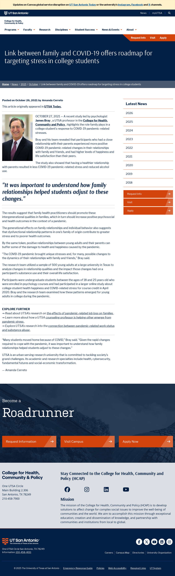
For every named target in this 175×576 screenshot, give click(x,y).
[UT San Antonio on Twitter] (147, 542)
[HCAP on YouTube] (126, 490)
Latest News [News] (136, 104)
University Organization (159, 552)
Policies (100, 568)
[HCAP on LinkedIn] (107, 490)
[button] (169, 13)
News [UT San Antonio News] (143, 13)
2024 (129, 130)
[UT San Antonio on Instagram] (169, 542)
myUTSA (157, 13)
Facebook (137, 4)
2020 (129, 165)
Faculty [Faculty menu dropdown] (27, 29)
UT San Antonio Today (82, 4)
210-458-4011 (23, 552)
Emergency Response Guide (78, 568)
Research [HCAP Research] (44, 29)
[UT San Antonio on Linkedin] (162, 542)
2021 (23, 84)
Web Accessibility (117, 568)
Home (5, 84)
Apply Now (147, 441)
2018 (129, 182)
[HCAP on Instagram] (87, 490)
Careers (109, 552)
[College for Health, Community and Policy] (43, 20)
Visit (152, 37)
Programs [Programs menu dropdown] (10, 29)
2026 (129, 113)
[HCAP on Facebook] (68, 490)
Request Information (30, 441)
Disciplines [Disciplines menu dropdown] (61, 29)
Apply (163, 37)
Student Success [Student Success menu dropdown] (85, 29)
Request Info (138, 37)
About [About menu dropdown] (130, 29)
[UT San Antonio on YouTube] (154, 542)
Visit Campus (88, 441)
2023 (129, 139)
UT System (155, 568)
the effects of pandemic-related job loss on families (80, 313)
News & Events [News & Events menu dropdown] (110, 29)
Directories (138, 552)
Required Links (138, 568)
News (15, 84)
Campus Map (123, 552)
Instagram (124, 4)
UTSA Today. (52, 106)
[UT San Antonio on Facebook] (139, 542)
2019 (129, 174)
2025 (129, 121)
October (33, 84)
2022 (129, 147)
